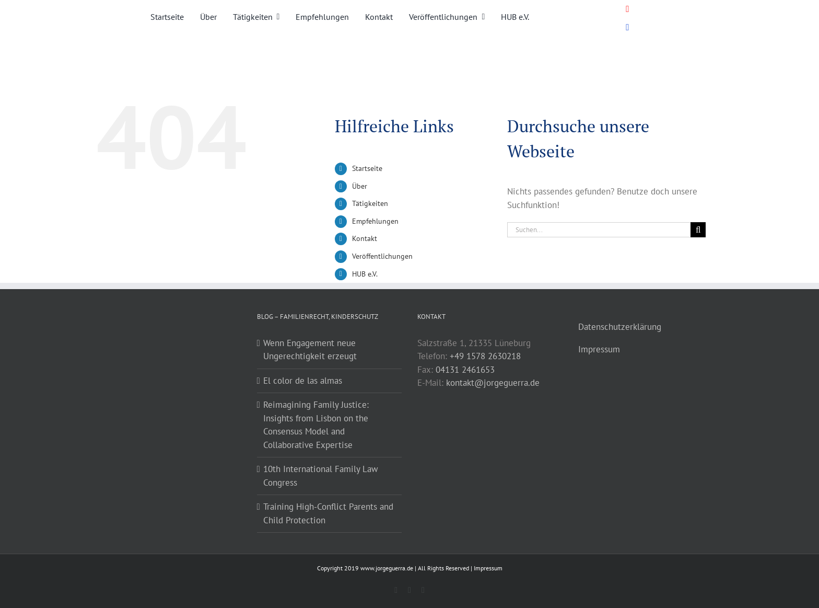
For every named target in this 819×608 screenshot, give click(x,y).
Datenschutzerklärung (619, 326)
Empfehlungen (375, 221)
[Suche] (698, 229)
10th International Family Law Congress (320, 475)
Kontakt (364, 238)
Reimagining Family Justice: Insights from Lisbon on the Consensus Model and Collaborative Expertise (316, 425)
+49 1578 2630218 (485, 356)
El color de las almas (302, 380)
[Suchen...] (599, 229)
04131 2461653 (465, 369)
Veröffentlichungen (382, 256)
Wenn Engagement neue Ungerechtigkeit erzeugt (310, 349)
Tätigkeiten (370, 203)
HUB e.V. (365, 274)
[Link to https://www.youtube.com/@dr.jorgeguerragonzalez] (627, 9)
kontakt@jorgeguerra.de (493, 382)
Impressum (599, 349)
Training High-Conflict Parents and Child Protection (328, 513)
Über (359, 186)
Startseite (367, 168)
